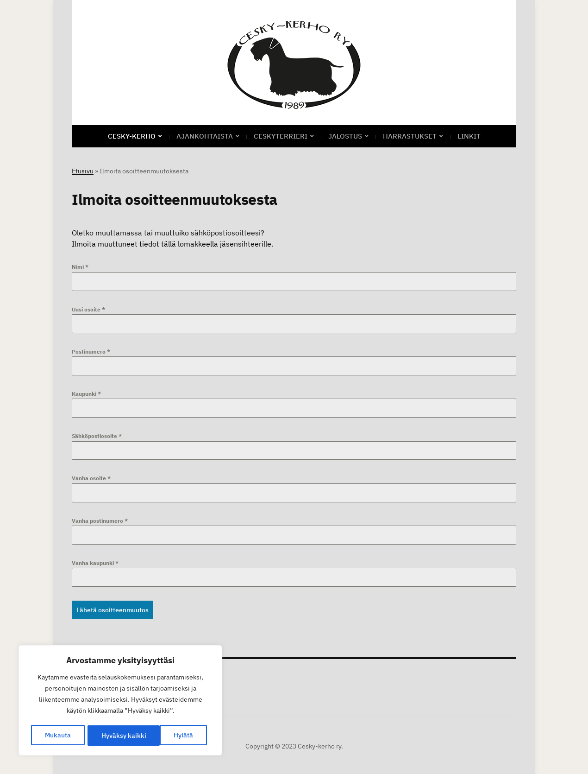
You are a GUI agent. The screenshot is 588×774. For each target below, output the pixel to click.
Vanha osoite (91, 478)
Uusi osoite (88, 309)
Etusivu (83, 171)
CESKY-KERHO (132, 136)
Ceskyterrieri (280, 136)
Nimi (80, 266)
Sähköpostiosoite (97, 435)
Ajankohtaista (204, 136)
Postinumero (91, 351)
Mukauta (57, 735)
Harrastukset (410, 136)
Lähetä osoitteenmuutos (112, 610)
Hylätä (110, 735)
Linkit (469, 136)
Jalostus (345, 136)
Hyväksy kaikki (173, 735)
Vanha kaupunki (95, 562)
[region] (120, 701)
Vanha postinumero (100, 520)
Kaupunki (86, 393)
